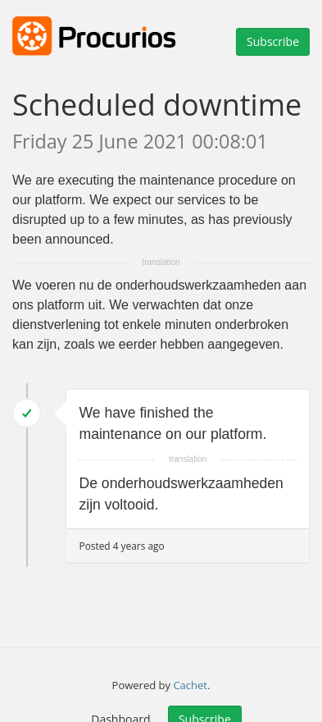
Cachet (190, 685)
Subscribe (273, 41)
